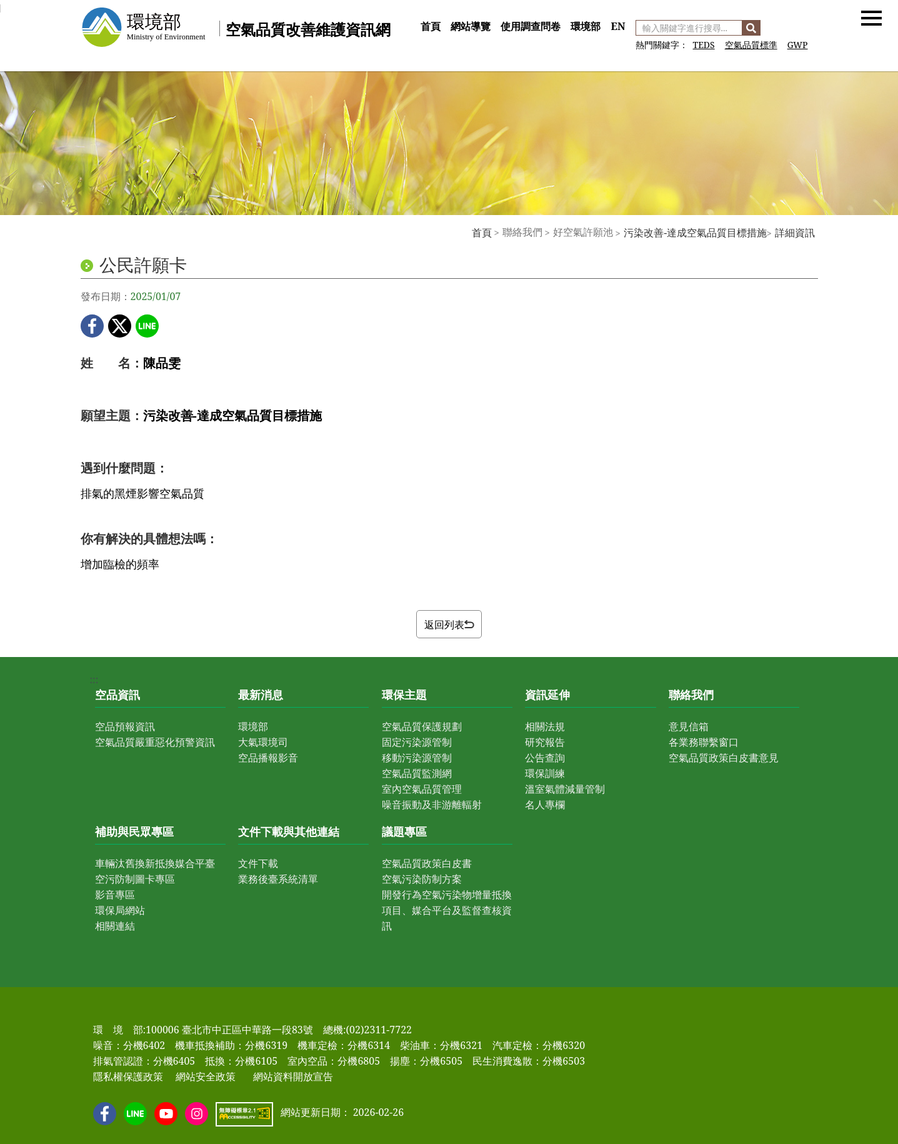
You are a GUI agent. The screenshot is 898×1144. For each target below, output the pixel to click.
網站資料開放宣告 (293, 1076)
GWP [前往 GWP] (797, 45)
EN (618, 26)
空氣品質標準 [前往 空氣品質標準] (751, 45)
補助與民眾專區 (134, 831)
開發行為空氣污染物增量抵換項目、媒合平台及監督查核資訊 (447, 910)
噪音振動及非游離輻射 (432, 804)
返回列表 (449, 624)
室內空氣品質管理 (422, 789)
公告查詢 (545, 758)
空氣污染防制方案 (422, 879)
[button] (871, 17)
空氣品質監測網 (417, 773)
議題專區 (404, 831)
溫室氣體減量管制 (565, 789)
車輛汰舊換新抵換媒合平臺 (155, 863)
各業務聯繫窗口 (704, 742)
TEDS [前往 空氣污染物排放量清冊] (704, 45)
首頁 (431, 26)
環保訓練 (545, 773)
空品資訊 (117, 694)
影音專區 (115, 894)
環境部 (586, 26)
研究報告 (545, 742)
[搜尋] (751, 28)
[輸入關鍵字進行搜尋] (689, 28)
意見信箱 (689, 726)
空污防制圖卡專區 (135, 879)
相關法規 (545, 726)
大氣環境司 (263, 742)
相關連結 (115, 926)
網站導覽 (471, 26)
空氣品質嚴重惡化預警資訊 (155, 742)
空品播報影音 (268, 758)
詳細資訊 (795, 232)
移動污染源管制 (417, 758)
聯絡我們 (691, 694)
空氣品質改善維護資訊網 (308, 29)
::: (420, 13)
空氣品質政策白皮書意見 (724, 758)
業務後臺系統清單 (278, 879)
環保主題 (404, 694)
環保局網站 (120, 910)
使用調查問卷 (531, 26)
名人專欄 (545, 804)
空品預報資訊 (125, 726)
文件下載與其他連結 (288, 831)
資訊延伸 (547, 694)
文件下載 (258, 863)
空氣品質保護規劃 (422, 726)
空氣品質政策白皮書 (427, 863)
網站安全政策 (206, 1076)
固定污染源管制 (417, 742)
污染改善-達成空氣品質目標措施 (695, 232)
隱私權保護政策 (128, 1076)
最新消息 (260, 694)
